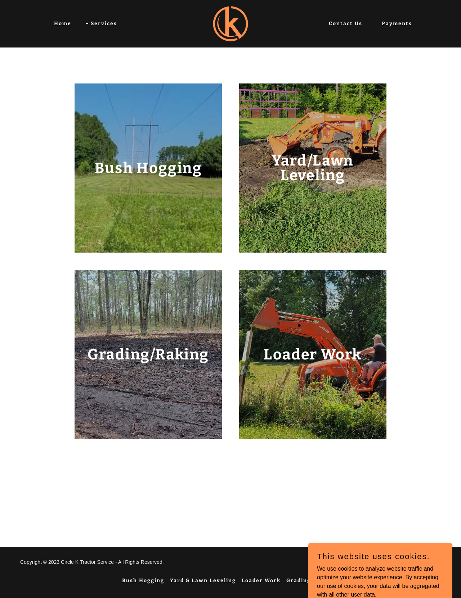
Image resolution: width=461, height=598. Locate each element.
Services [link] (104, 24)
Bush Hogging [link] (143, 580)
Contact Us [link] (345, 24)
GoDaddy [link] (393, 562)
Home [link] (62, 24)
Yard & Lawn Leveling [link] (203, 580)
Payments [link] (397, 24)
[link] (230, 23)
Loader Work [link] (261, 580)
